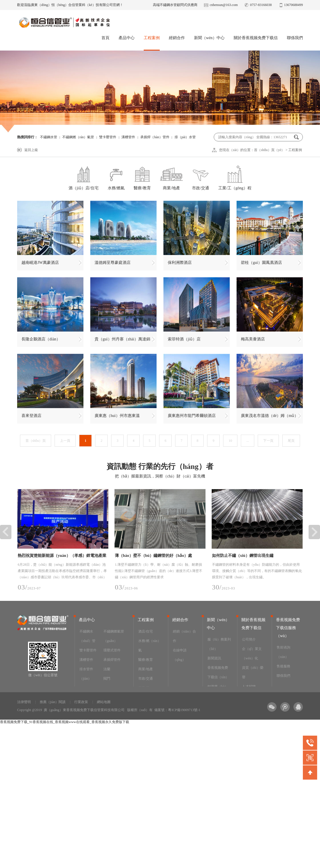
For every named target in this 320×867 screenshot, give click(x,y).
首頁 (105, 38)
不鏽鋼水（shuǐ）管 (87, 636)
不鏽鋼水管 (48, 137)
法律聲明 (24, 702)
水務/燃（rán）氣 (149, 645)
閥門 (106, 679)
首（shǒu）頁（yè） (269, 150)
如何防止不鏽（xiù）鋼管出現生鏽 (242, 555)
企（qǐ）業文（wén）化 (252, 653)
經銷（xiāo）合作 (184, 636)
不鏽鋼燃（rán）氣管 (78, 137)
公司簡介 (249, 639)
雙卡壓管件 (107, 137)
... (247, 441)
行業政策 (81, 702)
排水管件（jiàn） (86, 674)
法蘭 (106, 669)
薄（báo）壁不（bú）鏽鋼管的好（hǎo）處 (153, 555)
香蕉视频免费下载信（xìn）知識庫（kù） (218, 677)
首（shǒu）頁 (35, 441)
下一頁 (268, 441)
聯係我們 (295, 38)
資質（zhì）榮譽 (252, 672)
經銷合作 (177, 38)
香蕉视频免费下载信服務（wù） (288, 628)
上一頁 (65, 441)
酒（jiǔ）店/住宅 (84, 177)
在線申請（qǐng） (180, 655)
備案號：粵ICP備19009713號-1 (177, 710)
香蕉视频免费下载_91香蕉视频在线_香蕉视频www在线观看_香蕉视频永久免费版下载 (64, 722)
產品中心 (127, 38)
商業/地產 (171, 177)
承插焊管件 (112, 660)
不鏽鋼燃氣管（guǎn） (113, 636)
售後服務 (283, 666)
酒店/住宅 (145, 631)
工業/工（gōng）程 (234, 177)
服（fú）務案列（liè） (219, 644)
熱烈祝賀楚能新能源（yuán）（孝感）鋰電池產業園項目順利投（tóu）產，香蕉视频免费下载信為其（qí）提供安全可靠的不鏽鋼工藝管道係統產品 (62, 556)
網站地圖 (104, 702)
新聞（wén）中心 (209, 38)
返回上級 (31, 150)
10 (230, 441)
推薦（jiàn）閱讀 (52, 702)
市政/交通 (200, 177)
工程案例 (152, 38)
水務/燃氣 (116, 177)
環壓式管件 (112, 650)
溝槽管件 (128, 137)
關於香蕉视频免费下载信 (256, 38)
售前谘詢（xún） (283, 652)
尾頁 (291, 441)
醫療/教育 (142, 177)
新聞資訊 (214, 658)
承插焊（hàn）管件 (154, 137)
